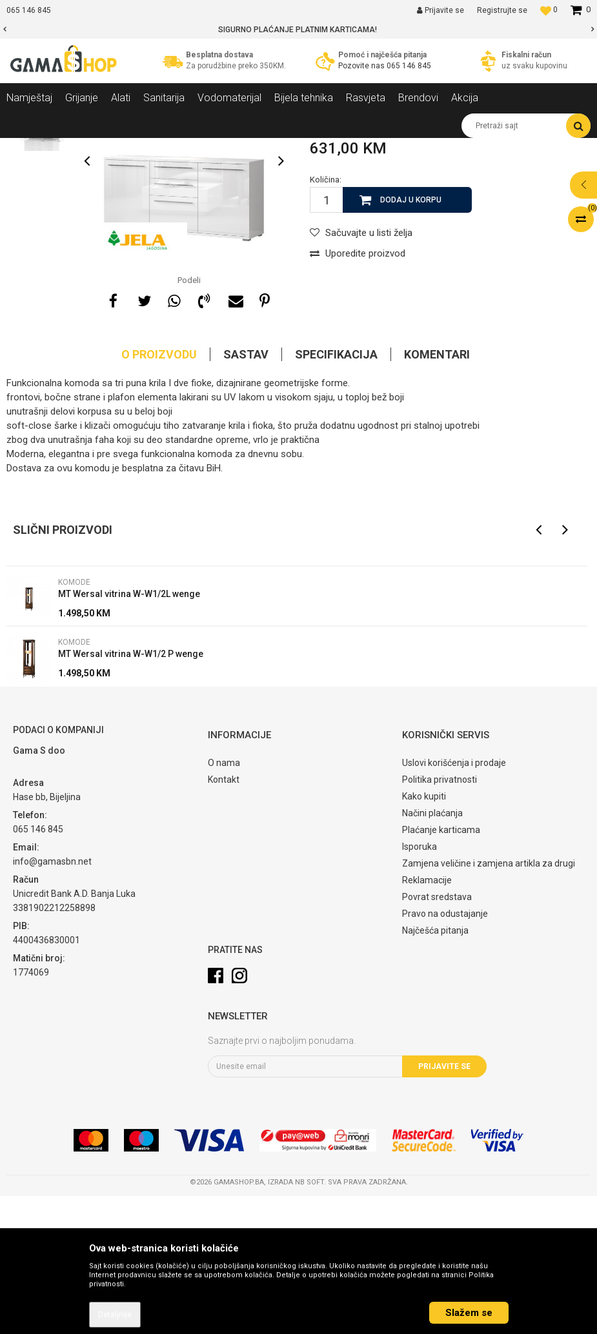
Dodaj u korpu (410, 337)
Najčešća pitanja (435, 1068)
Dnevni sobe (177, 147)
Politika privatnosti (439, 917)
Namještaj (124, 147)
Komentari (437, 492)
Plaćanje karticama (441, 968)
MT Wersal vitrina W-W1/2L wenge (129, 732)
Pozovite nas (362, 65)
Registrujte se (502, 10)
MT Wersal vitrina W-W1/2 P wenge (130, 792)
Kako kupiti (424, 934)
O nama (224, 901)
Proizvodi (76, 147)
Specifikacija (336, 492)
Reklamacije (427, 1018)
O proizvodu (159, 492)
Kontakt (223, 917)
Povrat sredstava (437, 1035)
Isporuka (419, 984)
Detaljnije (115, 1314)
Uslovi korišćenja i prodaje (454, 901)
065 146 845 (409, 65)
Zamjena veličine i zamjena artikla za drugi (488, 1001)
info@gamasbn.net (52, 999)
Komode (226, 147)
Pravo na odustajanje (445, 1051)
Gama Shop (26, 147)
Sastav (245, 492)
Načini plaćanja (432, 951)
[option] (298, 29)
